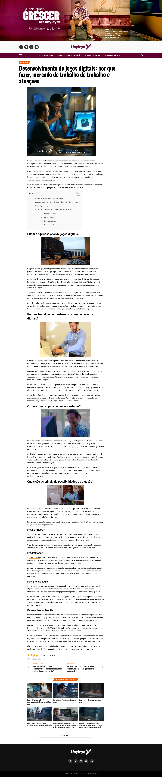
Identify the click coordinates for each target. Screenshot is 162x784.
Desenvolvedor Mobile (52, 225)
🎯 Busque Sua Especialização (69, 55)
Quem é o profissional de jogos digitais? (50, 198)
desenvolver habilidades (89, 459)
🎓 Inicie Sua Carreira (47, 55)
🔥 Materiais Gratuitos (93, 55)
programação (34, 557)
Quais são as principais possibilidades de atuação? (53, 209)
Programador (49, 217)
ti (46, 658)
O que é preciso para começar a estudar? (50, 206)
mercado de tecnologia (62, 174)
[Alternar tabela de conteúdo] (77, 194)
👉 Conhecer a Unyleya (113, 55)
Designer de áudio (50, 221)
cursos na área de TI (78, 279)
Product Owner (50, 213)
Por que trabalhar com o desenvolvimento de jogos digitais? (57, 202)
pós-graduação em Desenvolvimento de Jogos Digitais (65, 649)
